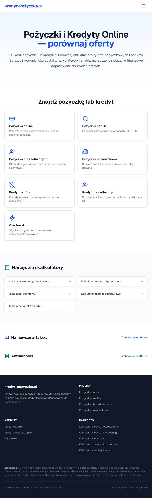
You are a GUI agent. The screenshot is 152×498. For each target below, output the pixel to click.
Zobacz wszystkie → (135, 337)
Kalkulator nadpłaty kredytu (95, 450)
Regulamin (142, 487)
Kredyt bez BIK (13, 426)
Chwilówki (10, 438)
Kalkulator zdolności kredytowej (98, 444)
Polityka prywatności (122, 487)
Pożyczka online (89, 392)
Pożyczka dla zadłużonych (95, 404)
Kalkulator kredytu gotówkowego (99, 426)
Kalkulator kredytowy (92, 438)
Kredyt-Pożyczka (23, 6)
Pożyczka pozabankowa (94, 410)
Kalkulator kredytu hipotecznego (98, 432)
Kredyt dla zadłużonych (18, 432)
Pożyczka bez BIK (90, 398)
